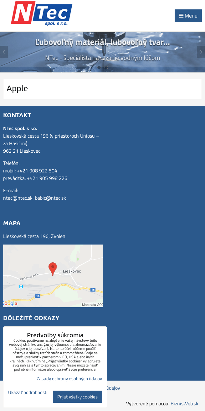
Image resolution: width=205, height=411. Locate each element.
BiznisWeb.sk (184, 403)
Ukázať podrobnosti (27, 392)
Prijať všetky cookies (77, 396)
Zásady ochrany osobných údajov (69, 378)
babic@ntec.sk (50, 198)
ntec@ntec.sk (18, 198)
